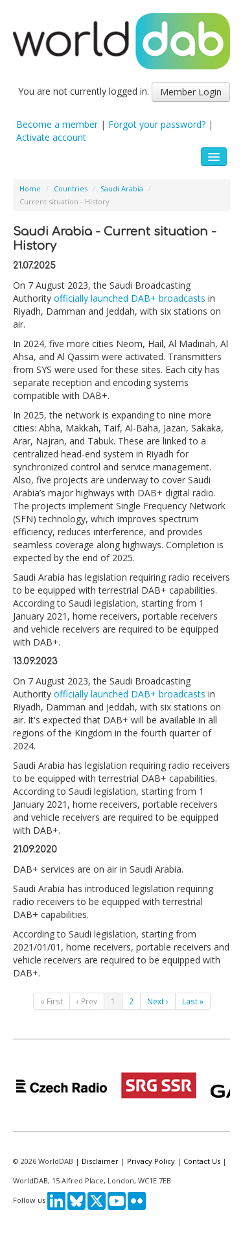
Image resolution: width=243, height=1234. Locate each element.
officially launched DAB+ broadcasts (129, 298)
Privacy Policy (151, 1161)
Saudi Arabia (121, 188)
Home (30, 188)
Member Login (191, 92)
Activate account (51, 137)
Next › (157, 1001)
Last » (192, 1001)
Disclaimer (100, 1161)
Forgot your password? (156, 124)
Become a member (57, 124)
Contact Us (201, 1161)
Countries (70, 188)
